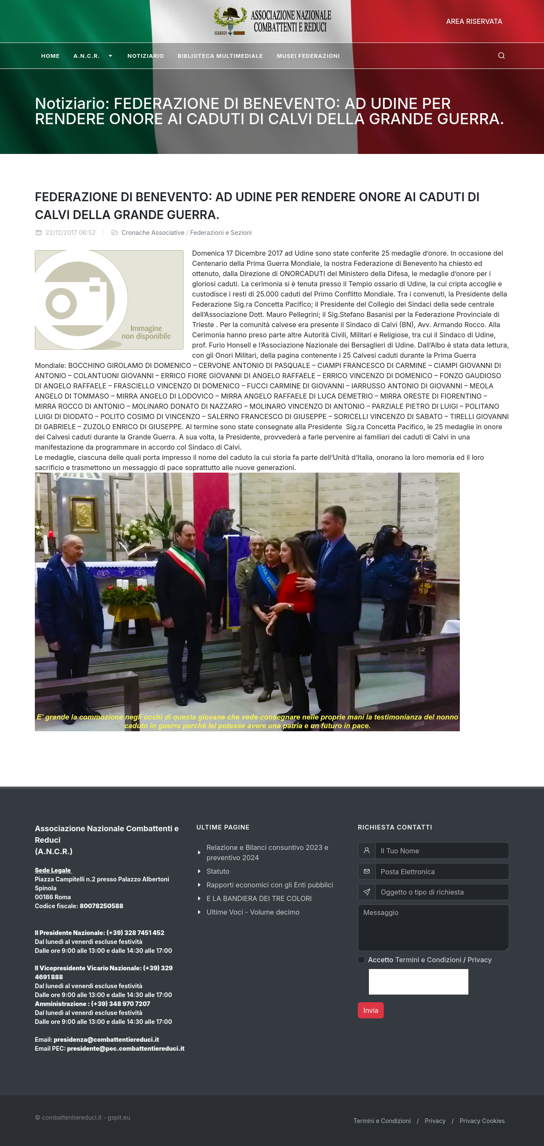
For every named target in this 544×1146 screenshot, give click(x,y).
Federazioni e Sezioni (221, 232)
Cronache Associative (153, 232)
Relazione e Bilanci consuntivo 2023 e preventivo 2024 (268, 852)
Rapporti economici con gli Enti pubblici (270, 885)
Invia (370, 1010)
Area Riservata (474, 21)
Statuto (218, 871)
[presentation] (418, 982)
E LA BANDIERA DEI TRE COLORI (259, 898)
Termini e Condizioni (428, 959)
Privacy (480, 959)
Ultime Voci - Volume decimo (253, 912)
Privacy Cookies (482, 1120)
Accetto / (430, 959)
